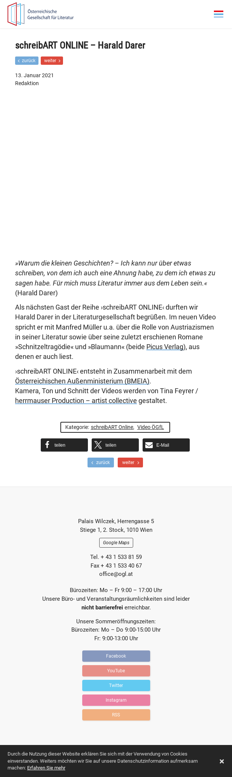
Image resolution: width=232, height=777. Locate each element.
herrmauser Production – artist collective (76, 401)
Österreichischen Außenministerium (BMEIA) (82, 381)
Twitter (116, 685)
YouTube (116, 670)
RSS (116, 714)
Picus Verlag (164, 347)
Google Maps (116, 542)
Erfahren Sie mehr (46, 768)
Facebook (116, 656)
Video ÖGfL (150, 427)
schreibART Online (112, 427)
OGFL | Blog (51, 14)
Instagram (116, 700)
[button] (64, 445)
